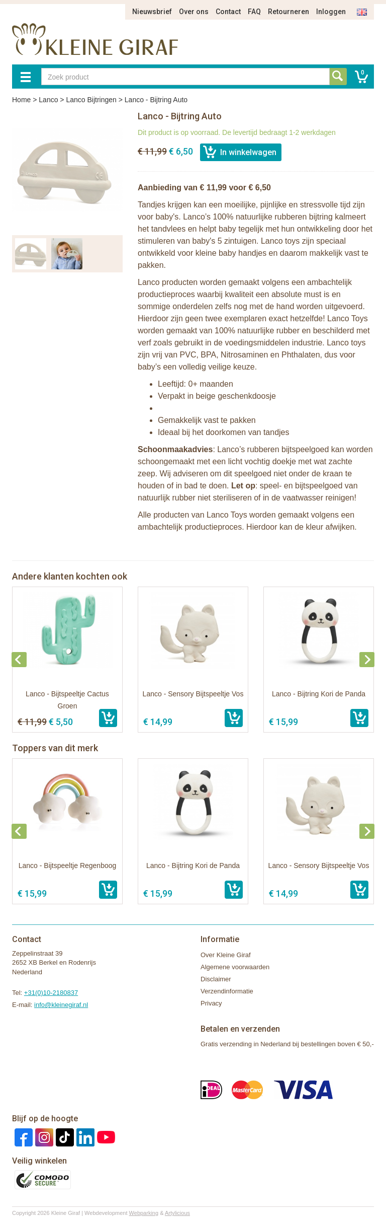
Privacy (211, 1003)
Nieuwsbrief (152, 12)
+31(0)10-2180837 (51, 992)
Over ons (194, 12)
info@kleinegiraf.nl (61, 1005)
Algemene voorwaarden (235, 967)
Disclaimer (216, 979)
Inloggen (331, 12)
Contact (228, 12)
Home (21, 100)
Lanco (48, 100)
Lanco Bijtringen (91, 100)
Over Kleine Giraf (226, 955)
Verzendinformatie (227, 991)
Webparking (144, 1213)
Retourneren (288, 12)
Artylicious (177, 1213)
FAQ (254, 12)
